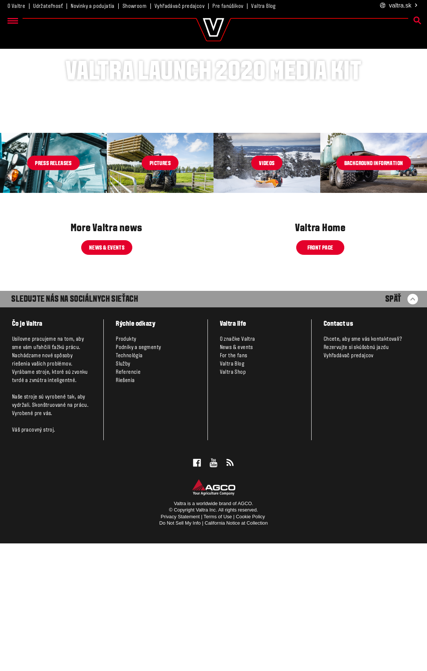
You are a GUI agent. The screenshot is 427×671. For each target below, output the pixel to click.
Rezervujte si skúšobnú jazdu (356, 475)
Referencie (128, 499)
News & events (106, 375)
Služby (123, 491)
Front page (320, 375)
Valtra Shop (233, 499)
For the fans (233, 483)
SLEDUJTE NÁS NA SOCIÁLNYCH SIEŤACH (74, 427)
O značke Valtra (237, 466)
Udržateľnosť (48, 6)
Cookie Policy (250, 644)
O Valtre (16, 6)
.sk (399, 6)
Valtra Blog (263, 6)
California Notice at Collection (236, 650)
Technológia (129, 483)
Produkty (126, 466)
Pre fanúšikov (227, 6)
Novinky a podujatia (93, 6)
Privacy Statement (180, 644)
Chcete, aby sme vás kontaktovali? (363, 466)
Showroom (135, 6)
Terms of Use (218, 644)
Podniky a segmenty (138, 475)
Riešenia (125, 508)
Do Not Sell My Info (180, 650)
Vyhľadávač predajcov (179, 6)
